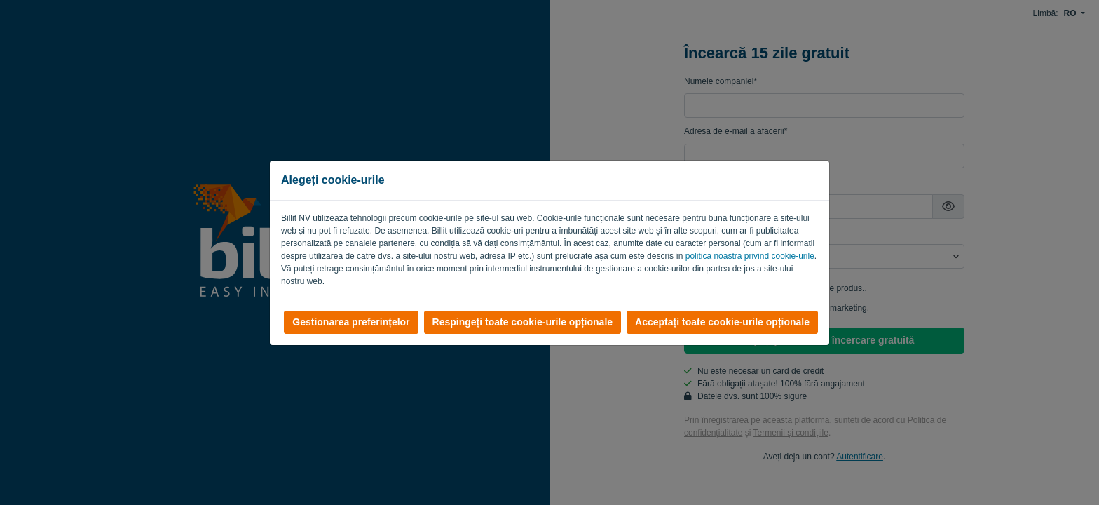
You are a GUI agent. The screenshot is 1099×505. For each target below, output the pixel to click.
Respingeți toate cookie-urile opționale (522, 322)
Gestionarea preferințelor (350, 322)
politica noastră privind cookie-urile (749, 256)
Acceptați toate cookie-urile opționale (722, 322)
